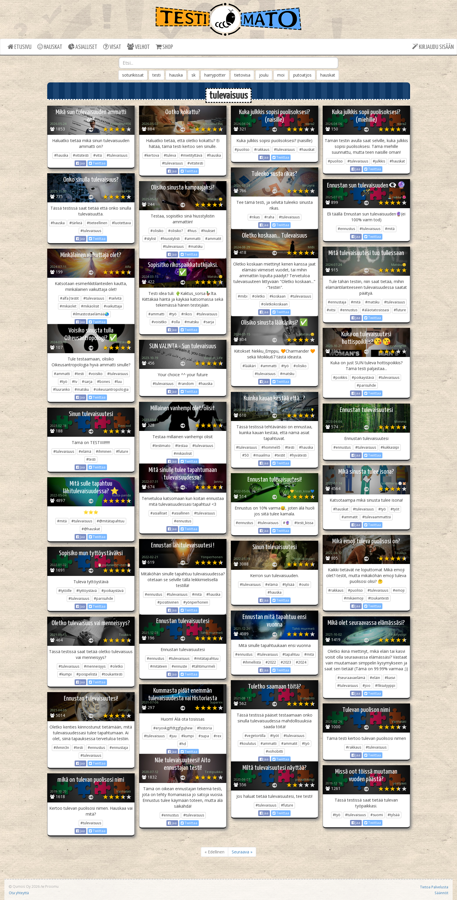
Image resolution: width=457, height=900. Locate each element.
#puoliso (242, 149)
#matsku (195, 246)
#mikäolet (68, 306)
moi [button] (280, 75)
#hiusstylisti (170, 238)
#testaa (181, 445)
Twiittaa (97, 163)
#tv (74, 381)
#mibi (242, 296)
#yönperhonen (195, 602)
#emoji (399, 590)
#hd (182, 743)
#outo (304, 584)
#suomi (376, 814)
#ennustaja (337, 302)
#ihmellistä (252, 662)
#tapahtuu (291, 654)
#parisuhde (366, 385)
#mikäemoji (353, 598)
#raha (269, 217)
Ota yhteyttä (19, 892)
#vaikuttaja (113, 306)
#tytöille (65, 590)
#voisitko (159, 321)
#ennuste (179, 666)
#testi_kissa (303, 522)
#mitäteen (158, 666)
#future (400, 309)
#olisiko (157, 230)
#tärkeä (75, 222)
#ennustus (346, 228)
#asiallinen (180, 513)
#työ (173, 314)
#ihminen (103, 451)
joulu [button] (263, 75)
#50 (245, 455)
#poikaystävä (363, 377)
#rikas (254, 217)
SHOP (164, 46)
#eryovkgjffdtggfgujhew (172, 728)
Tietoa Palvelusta (434, 887)
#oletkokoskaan (274, 304)
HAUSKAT (49, 46)
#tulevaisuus (117, 155)
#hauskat (306, 149)
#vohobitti (274, 751)
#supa (203, 735)
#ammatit (213, 238)
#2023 (286, 662)
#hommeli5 (270, 447)
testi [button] (156, 75)
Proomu (52, 886)
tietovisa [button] (242, 75)
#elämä (85, 451)
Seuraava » (242, 852)
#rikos (186, 314)
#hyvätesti (298, 455)
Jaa (80, 163)
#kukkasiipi (390, 447)
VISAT (112, 46)
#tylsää (288, 584)
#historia (204, 728)
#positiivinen (168, 602)
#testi (79, 373)
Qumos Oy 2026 (24, 886)
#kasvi (390, 677)
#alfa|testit (69, 298)
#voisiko (96, 373)
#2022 (271, 662)
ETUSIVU (19, 46)
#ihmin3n (61, 747)
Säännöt (441, 892)
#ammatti (192, 238)
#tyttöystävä (86, 590)
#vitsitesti (81, 155)
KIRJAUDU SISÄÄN (433, 46)
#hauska (61, 155)
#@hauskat (91, 528)
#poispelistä (86, 674)
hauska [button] (176, 75)
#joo (366, 685)
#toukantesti (378, 598)
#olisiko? (175, 230)
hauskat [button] (327, 75)
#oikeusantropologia (111, 389)
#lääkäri (249, 365)
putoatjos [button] (302, 75)
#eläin (375, 677)
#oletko (258, 296)
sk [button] (193, 75)
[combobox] (228, 63)
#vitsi (97, 155)
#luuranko (61, 389)
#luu (118, 381)
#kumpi (65, 674)
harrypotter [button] (215, 75)
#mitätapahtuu (206, 658)
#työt (395, 509)
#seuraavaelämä (351, 677)
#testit (280, 455)
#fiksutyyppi (385, 685)
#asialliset (158, 513)
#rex (217, 735)
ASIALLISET (82, 46)
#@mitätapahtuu (110, 521)
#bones (103, 381)
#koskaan (278, 296)
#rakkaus (261, 149)
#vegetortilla (255, 735)
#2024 (301, 662)
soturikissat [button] (133, 75)
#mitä (390, 228)
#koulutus (248, 743)
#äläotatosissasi (375, 309)
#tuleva (170, 155)
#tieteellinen (97, 222)
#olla (175, 321)
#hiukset (208, 230)
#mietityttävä (191, 155)
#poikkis (340, 377)
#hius (191, 230)
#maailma (261, 455)
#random (186, 383)
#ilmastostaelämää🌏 (91, 314)
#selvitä (115, 298)
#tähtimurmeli (203, 666)
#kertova (151, 155)
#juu (173, 735)
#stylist (150, 238)
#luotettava (121, 222)
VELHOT (138, 46)
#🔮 (286, 522)
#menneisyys (95, 666)
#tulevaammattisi (376, 516)
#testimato (161, 445)
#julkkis (379, 161)
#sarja (208, 321)
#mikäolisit (90, 306)
